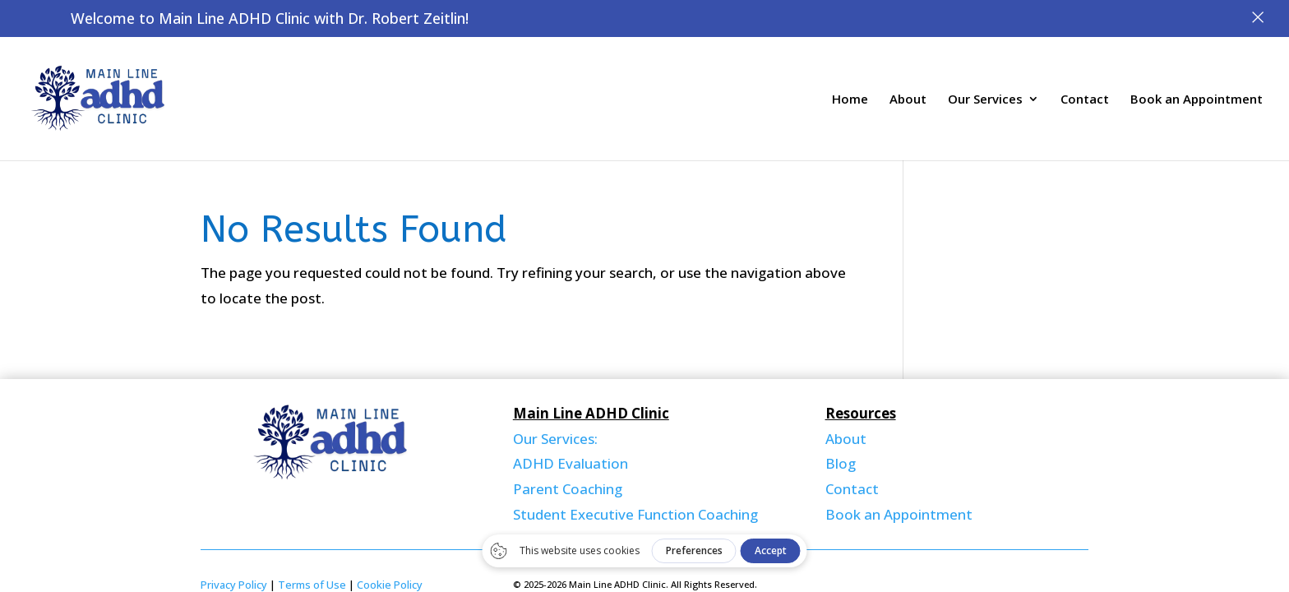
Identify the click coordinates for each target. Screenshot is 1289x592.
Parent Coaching (567, 488)
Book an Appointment (1196, 100)
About (907, 100)
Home (850, 100)
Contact (1084, 100)
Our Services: (555, 438)
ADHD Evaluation (570, 463)
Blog (840, 463)
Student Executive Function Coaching (635, 514)
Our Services (985, 100)
